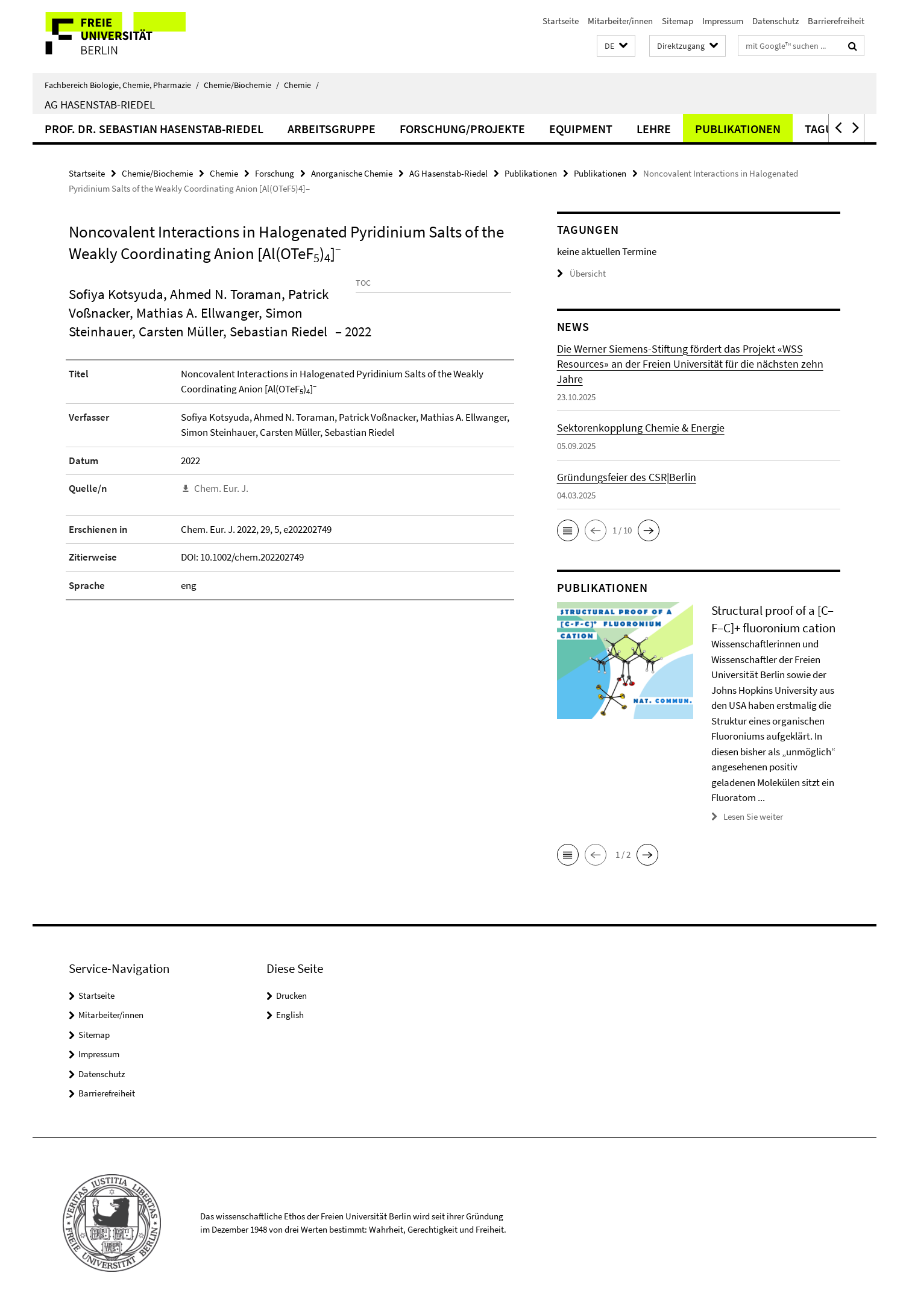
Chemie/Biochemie (241, 85)
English (290, 1014)
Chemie (301, 85)
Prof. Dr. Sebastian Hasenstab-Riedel (154, 128)
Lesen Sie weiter (753, 816)
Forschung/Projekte (462, 128)
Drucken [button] (291, 995)
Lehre (654, 128)
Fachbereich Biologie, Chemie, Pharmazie (122, 85)
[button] (616, 46)
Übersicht (581, 273)
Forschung (274, 173)
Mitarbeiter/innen (620, 21)
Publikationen (738, 128)
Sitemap (677, 21)
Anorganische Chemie (351, 173)
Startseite (561, 21)
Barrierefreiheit (836, 21)
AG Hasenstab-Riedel (100, 104)
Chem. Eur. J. (221, 532)
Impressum (722, 21)
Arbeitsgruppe (332, 128)
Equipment (580, 128)
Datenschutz (775, 21)
